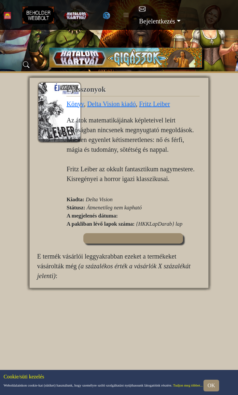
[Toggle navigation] (126, 15)
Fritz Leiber (154, 103)
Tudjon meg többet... (188, 385)
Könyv (75, 103)
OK (211, 385)
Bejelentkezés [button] (157, 21)
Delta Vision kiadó (111, 103)
